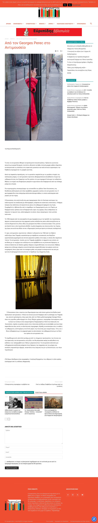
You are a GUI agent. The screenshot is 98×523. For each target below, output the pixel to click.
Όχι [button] (70, 5)
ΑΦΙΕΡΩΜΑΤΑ (18, 24)
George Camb (70, 115)
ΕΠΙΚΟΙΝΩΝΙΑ (81, 24)
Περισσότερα (55, 510)
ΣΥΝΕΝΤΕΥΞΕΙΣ (31, 24)
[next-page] (9, 419)
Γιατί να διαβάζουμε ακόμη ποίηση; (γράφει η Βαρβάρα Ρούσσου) (77, 99)
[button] (91, 24)
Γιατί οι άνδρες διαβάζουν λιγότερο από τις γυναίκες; (49, 385)
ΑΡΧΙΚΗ (8, 24)
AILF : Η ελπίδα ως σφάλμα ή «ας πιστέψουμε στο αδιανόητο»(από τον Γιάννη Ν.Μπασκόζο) (79, 92)
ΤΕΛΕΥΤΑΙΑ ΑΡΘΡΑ (41, 392)
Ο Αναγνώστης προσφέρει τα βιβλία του (17, 384)
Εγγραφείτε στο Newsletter (62, 521)
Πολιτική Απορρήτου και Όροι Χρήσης (80, 521)
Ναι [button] (65, 5)
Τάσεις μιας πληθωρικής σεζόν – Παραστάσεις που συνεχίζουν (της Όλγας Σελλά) (79, 70)
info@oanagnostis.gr (42, 514)
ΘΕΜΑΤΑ (42, 24)
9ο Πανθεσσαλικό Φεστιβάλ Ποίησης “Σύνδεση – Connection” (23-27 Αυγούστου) (33, 411)
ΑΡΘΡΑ (51, 24)
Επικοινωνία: (32, 514)
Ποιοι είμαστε (49, 521)
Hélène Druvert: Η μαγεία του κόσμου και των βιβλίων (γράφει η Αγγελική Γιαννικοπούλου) (13, 411)
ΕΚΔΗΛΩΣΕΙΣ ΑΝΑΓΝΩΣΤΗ (65, 24)
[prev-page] (6, 419)
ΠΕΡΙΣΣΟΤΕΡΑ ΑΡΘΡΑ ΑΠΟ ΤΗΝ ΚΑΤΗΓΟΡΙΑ (19, 392)
